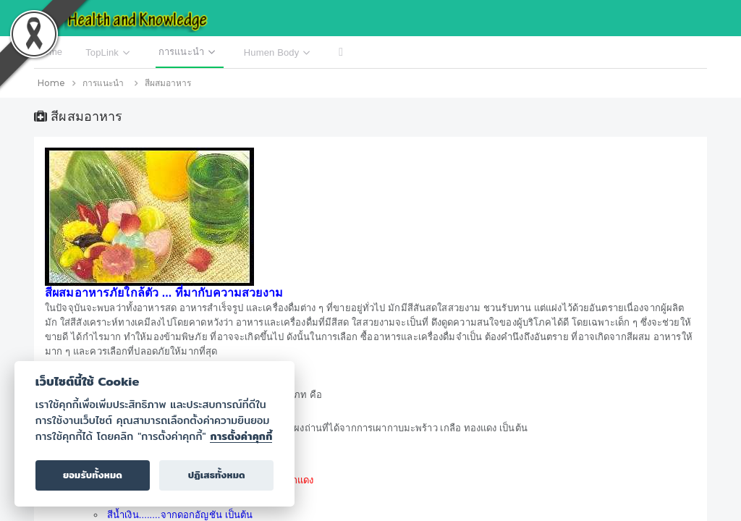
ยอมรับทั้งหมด (92, 475)
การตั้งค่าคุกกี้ (241, 436)
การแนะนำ (103, 82)
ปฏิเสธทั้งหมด (216, 475)
